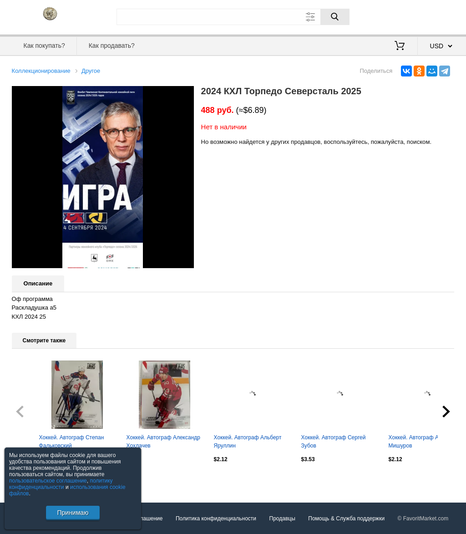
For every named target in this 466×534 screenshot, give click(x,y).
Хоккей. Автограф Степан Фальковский (71, 441)
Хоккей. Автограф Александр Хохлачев (163, 441)
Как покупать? (44, 45)
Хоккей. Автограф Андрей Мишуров (421, 441)
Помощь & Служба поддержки (346, 518)
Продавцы (282, 518)
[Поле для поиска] (233, 17)
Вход (401, 16)
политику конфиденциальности (61, 484)
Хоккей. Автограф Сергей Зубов (333, 441)
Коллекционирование (41, 70)
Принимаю (72, 512)
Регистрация (436, 16)
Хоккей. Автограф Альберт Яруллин (248, 441)
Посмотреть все (32, 478)
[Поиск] (335, 17)
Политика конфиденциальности (216, 518)
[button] (185, 94)
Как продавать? (112, 45)
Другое (90, 70)
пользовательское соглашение (48, 481)
